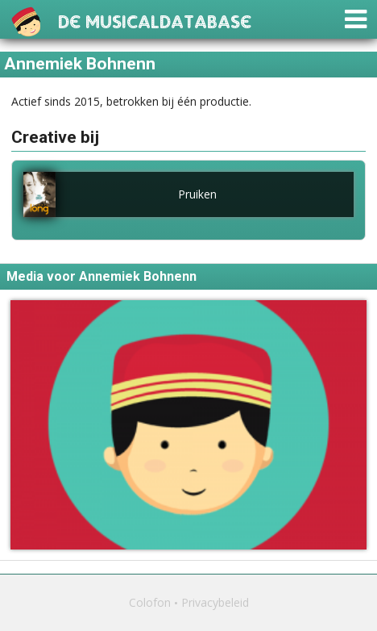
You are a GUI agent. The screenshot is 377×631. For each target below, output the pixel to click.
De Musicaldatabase (154, 19)
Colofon (150, 602)
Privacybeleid (215, 602)
